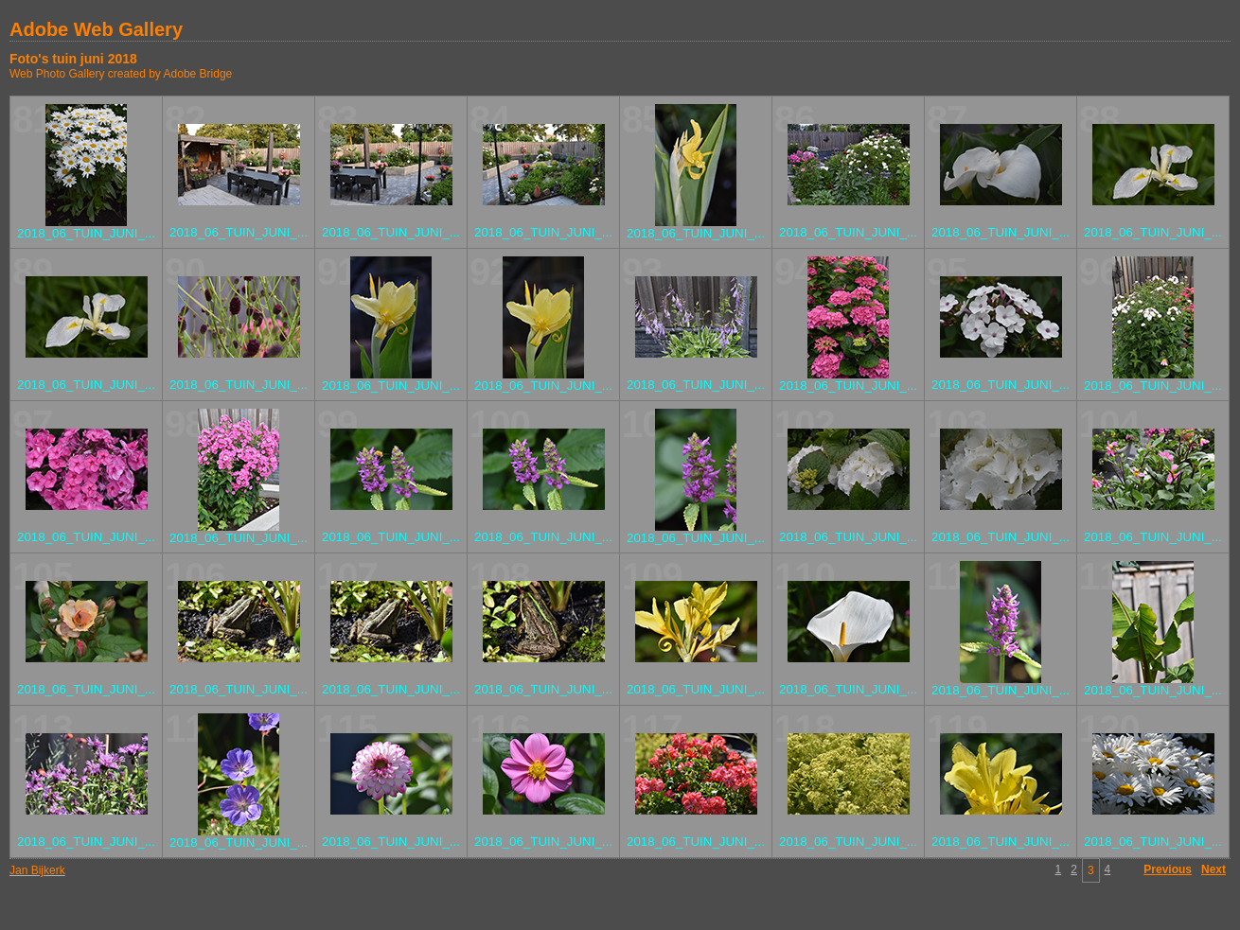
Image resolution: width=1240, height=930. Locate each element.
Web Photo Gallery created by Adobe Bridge (120, 73)
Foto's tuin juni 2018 (73, 58)
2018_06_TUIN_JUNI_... (86, 233)
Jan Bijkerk (37, 870)
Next (1213, 869)
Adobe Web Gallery (96, 29)
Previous (1167, 869)
